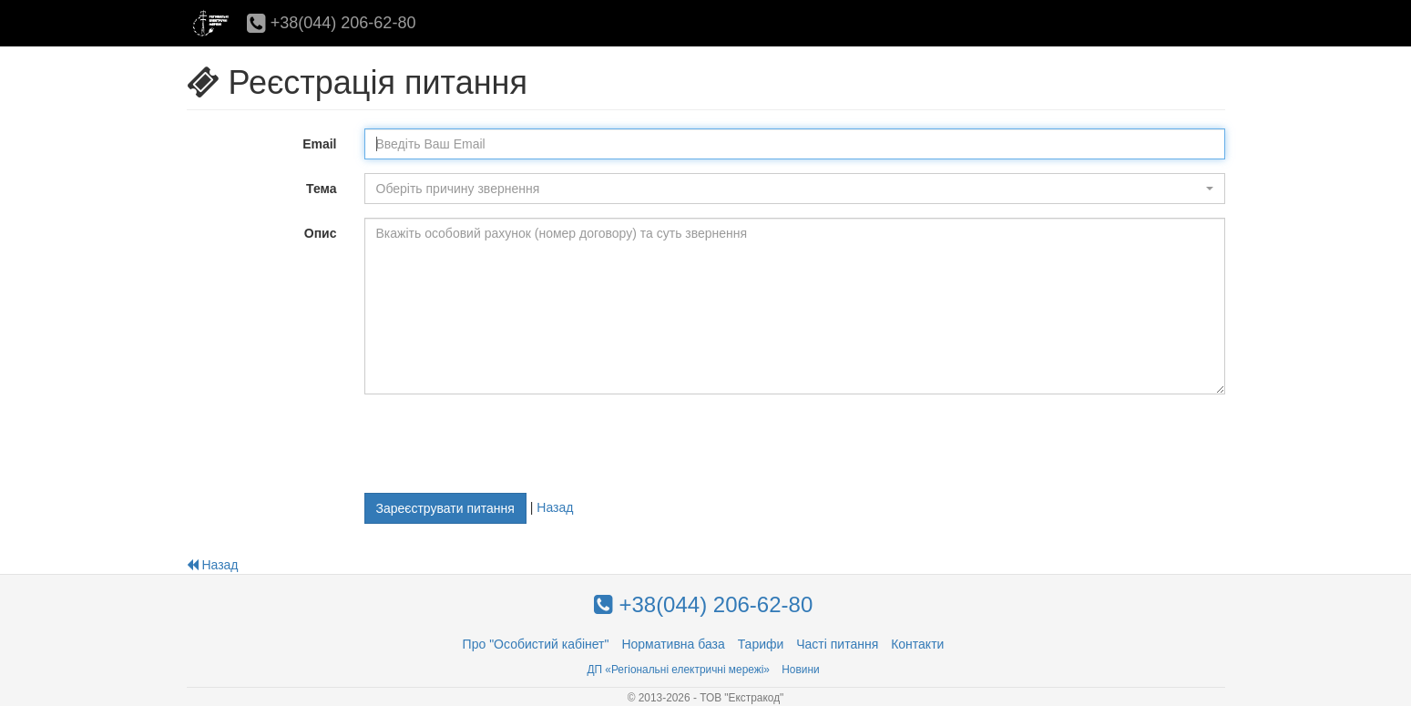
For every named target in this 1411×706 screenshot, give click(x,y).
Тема (321, 188)
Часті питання (837, 644)
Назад (555, 506)
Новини (800, 669)
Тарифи (761, 644)
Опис (320, 233)
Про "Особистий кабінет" (536, 644)
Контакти (917, 644)
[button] (794, 188)
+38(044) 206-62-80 (331, 23)
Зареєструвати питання (445, 508)
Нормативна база (672, 644)
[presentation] (502, 443)
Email (319, 144)
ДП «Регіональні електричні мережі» (678, 669)
